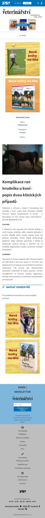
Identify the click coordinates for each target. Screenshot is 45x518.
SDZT (34, 501)
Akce (22, 449)
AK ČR (11, 501)
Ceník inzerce (22, 480)
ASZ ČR (22, 501)
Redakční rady (22, 464)
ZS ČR (16, 501)
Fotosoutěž (22, 445)
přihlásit (5, 298)
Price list (23, 483)
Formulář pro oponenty (22, 468)
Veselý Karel (22, 125)
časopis (22, 132)
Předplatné (22, 434)
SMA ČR (28, 501)
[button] (22, 409)
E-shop (22, 441)
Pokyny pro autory (22, 461)
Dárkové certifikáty (22, 438)
